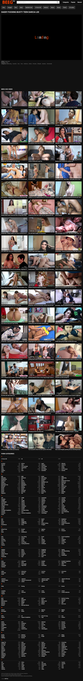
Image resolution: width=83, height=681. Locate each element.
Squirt (22, 652)
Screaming (64, 642)
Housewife (3, 565)
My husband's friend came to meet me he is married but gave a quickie (41, 143)
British (2, 491)
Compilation (44, 506)
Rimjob (2, 636)
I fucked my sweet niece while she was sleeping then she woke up (41, 215)
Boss (42, 489)
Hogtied (3, 564)
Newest (79, 2)
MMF (22, 598)
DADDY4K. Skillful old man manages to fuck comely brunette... (14, 179)
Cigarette (3, 503)
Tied (62, 665)
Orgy (42, 617)
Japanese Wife (44, 580)
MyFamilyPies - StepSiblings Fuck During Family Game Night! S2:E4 (14, 197)
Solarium (23, 649)
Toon (63, 666)
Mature (52, 7)
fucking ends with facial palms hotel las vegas (38, 323)
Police (2, 626)
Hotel (63, 564)
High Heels (64, 562)
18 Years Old (38, 7)
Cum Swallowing (65, 511)
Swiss (63, 656)
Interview (23, 572)
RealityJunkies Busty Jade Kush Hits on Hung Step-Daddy (14, 215)
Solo (42, 649)
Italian (22, 574)
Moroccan (64, 603)
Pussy (2, 630)
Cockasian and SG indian (6, 107)
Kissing (23, 586)
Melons (63, 601)
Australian (43, 470)
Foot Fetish (23, 542)
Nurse (42, 611)
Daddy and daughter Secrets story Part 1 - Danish (66, 269)
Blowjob (39, 63)
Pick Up (23, 624)
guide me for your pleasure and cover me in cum (65, 287)
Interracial (3, 572)
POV (22, 622)
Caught (23, 500)
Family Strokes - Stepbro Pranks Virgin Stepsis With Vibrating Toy (41, 269)
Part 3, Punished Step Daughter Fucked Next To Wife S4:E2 (14, 377)
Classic (43, 503)
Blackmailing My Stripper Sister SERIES (10, 125)
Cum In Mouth (44, 511)
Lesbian (43, 592)
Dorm (2, 523)
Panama (63, 622)
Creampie (64, 508)
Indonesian (23, 571)
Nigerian (43, 609)
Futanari (3, 545)
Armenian (43, 467)
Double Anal (24, 523)
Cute (63, 513)
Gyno (42, 556)
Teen (22, 63)
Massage (63, 599)
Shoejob (63, 645)
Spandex (3, 650)
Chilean (23, 502)
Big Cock (63, 483)
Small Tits (64, 647)
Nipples (63, 609)
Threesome (43, 665)
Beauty (58, 7)
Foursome (64, 542)
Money (42, 603)
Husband (3, 566)
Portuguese (3, 627)
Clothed (23, 504)
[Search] (57, 2)
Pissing (63, 624)
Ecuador (23, 529)
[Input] (38, 2)
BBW (22, 476)
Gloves (63, 552)
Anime (63, 466)
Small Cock (43, 647)
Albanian (63, 463)
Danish (42, 519)
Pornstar (35, 63)
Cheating (63, 500)
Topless (3, 667)
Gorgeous (23, 553)
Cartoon (43, 499)
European (64, 530)
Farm (2, 538)
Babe (63, 476)
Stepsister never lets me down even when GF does (66, 107)
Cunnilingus (44, 513)
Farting (22, 538)
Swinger (43, 656)
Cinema (23, 503)
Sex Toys (3, 645)
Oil (22, 616)
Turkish (23, 669)
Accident (3, 463)
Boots (22, 489)
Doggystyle (23, 521)
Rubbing (3, 637)
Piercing (43, 624)
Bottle (63, 489)
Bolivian (43, 487)
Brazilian (43, 490)
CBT (2, 497)
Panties (3, 623)
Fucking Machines (25, 543)
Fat (42, 538)
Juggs (63, 581)
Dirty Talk (64, 520)
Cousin (22, 508)
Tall (2, 662)
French (64, 7)
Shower (43, 646)
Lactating (3, 590)
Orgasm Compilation (25, 617)
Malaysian (23, 599)
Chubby (63, 502)
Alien (22, 465)
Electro (63, 529)
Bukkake (63, 491)
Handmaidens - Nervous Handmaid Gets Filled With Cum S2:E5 (68, 251)
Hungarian (64, 565)
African (23, 463)
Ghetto (22, 551)
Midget (22, 602)
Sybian (2, 657)
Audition (3, 470)
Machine (43, 598)
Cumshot (15, 63)
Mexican (3, 602)
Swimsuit (23, 656)
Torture (23, 667)
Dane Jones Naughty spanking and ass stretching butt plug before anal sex (68, 449)
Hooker (43, 564)
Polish (22, 626)
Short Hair (23, 646)
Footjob (43, 542)
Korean (63, 586)
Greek (22, 555)
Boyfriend (23, 490)
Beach (22, 480)
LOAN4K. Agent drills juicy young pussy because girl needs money (68, 197)
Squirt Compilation (45, 652)
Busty (63, 493)
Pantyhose (23, 623)
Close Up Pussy (4, 504)
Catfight (3, 500)
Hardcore (46, 7)
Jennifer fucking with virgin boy (35, 161)
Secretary (3, 643)
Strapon (63, 653)
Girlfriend (43, 551)
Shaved (23, 645)
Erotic (22, 530)
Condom (63, 506)
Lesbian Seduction (66, 592)
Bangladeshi (4, 479)
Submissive (43, 654)
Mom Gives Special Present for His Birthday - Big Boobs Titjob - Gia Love (14, 269)
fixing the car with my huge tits (62, 377)
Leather (3, 592)
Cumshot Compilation (26, 513)
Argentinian (24, 467)
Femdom (3, 539)
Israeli (2, 574)
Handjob (43, 561)
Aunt (22, 470)
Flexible (63, 540)
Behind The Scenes (66, 480)
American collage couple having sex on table (38, 125)
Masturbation (4, 601)
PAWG (2, 622)
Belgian (3, 482)
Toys (42, 667)
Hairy (4, 7)
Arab (2, 467)
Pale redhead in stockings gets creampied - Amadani (66, 431)
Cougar (63, 507)
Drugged (10, 7)
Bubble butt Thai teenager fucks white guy (10, 161)
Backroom (23, 477)
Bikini (63, 484)
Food (2, 542)
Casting (63, 499)
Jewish (22, 581)
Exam (2, 532)
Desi (2, 520)
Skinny (2, 647)
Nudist (22, 611)
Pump (63, 628)
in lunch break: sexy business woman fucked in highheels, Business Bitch (68, 395)
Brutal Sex (43, 491)
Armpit (63, 467)
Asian (2, 469)
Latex (22, 590)
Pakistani (43, 622)
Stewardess (24, 653)
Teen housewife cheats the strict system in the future (39, 449)
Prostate (43, 627)
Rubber (63, 636)
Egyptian (43, 529)
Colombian (23, 506)
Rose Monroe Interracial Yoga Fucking (9, 323)
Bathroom (3, 480)
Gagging (3, 549)
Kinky (2, 586)
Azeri (2, 471)
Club (42, 504)
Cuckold (3, 511)
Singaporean (64, 646)
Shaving (43, 645)
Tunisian (3, 669)
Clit (62, 503)
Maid (2, 599)
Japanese (23, 578)
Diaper (22, 520)
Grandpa (63, 553)
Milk (62, 602)
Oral (62, 616)
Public (2, 628)
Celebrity (43, 500)
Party (42, 623)
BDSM (42, 476)
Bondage (63, 487)
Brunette (23, 491)
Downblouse (4, 524)
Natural (2, 609)
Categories (66, 2)
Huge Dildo (23, 565)
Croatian (43, 510)
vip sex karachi (58, 215)
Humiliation (43, 565)
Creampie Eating (25, 510)
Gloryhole (43, 552)
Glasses (23, 552)
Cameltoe (64, 497)
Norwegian (3, 611)
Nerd (22, 609)
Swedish (3, 656)
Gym (22, 556)
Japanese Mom (4, 580)
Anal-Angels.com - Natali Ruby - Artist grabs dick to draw (67, 179)
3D (22, 458)
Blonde (2, 487)
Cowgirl (43, 508)
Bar (22, 479)
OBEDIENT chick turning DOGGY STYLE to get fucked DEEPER (68, 143)
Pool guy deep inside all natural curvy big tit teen (12, 359)
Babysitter (3, 477)
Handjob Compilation (66, 561)
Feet (62, 538)
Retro (42, 635)
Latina (42, 590)
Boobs (30, 63)
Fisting (22, 540)
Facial (42, 536)
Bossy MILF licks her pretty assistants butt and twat (39, 413)
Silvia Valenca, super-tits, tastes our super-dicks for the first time (68, 413)
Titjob (22, 666)
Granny (2, 555)
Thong (22, 665)
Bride (63, 490)
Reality (2, 635)
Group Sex (43, 555)
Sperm (63, 650)
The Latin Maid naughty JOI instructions (37, 233)
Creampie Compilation (6, 510)
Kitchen (43, 586)
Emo (2, 530)
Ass (22, 469)
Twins (42, 669)
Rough (42, 636)
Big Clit (43, 483)
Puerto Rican (24, 628)
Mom (16, 7)
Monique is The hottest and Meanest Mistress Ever (12, 413)
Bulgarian (3, 493)
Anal (2, 466)
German (3, 551)
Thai (2, 665)
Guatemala (3, 556)
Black (42, 486)
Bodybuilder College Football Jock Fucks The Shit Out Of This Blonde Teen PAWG (14, 233)
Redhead (23, 635)
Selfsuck (43, 643)
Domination (64, 521)
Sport (2, 652)
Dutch (63, 524)
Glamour (3, 552)
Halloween (23, 561)
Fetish (22, 539)
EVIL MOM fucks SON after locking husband (11, 251)
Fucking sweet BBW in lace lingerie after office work (39, 107)
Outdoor (63, 617)
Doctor (2, 521)
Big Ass (23, 482)
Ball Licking (44, 477)
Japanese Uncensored (26, 580)
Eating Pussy (4, 529)
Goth (42, 553)
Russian (23, 637)
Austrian (63, 470)
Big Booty (3, 483)
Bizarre (23, 486)
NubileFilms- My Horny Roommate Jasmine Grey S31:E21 (40, 305)
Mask (42, 599)
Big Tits (43, 484)
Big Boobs (64, 482)
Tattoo (22, 662)
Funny (63, 543)
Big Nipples (23, 484)
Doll (42, 521)
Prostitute (64, 627)
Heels (22, 562)
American (64, 465)
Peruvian (63, 623)
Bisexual (3, 486)
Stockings (43, 653)
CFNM (22, 497)
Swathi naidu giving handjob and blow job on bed (66, 341)
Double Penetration (66, 523)
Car (22, 499)
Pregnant (23, 627)
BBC (2, 476)
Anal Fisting (44, 466)
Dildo (42, 520)
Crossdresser (64, 510)
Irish (62, 572)
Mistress (3, 603)
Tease (2, 663)
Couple (2, 508)
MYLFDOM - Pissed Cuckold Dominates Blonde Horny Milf (68, 305)
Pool (42, 626)
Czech (2, 514)
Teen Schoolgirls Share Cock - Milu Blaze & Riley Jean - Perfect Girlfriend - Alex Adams (68, 233)
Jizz (42, 581)
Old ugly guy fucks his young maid (35, 431)
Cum (19, 63)
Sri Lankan (71, 7)
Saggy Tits (3, 642)
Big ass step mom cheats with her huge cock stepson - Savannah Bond (14, 287)
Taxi (42, 662)
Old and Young (44, 616)
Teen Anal (43, 663)
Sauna (42, 642)
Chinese (43, 502)
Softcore (3, 649)
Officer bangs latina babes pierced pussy (10, 449)
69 (42, 458)
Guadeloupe (64, 555)
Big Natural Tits (4, 484)
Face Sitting (24, 536)
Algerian (3, 465)
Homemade (49, 63)
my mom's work (31, 179)
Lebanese (23, 592)
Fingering (64, 539)
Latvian (63, 590)
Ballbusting (9, 63)
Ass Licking (43, 469)
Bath (63, 479)
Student (23, 654)
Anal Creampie (24, 466)
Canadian (3, 499)
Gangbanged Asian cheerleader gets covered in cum (39, 341)
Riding (63, 635)
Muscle (2, 605)
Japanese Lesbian (45, 578)
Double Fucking (44, 523)
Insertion (43, 571)
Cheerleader (4, 502)
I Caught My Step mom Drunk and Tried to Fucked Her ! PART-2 (68, 359)
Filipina (43, 539)
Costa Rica (43, 507)
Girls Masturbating (66, 551)
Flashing (43, 540)
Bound (2, 490)
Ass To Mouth (65, 469)
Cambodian (43, 497)
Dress (22, 524)
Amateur (44, 63)
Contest (3, 507)
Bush (42, 493)
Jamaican (3, 578)
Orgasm (3, 617)
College (3, 506)
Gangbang (43, 549)
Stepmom (3, 653)
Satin (22, 642)
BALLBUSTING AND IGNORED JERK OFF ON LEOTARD (40, 395)
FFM (2, 536)
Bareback (43, 479)
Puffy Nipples (44, 628)
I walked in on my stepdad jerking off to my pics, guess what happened (41, 197)
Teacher (63, 662)
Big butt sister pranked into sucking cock (64, 161)
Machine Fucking (65, 598)
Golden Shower (4, 553)
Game (22, 549)
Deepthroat (64, 519)
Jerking (3, 581)
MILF (2, 598)
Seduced (23, 643)
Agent (42, 463)
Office (2, 616)
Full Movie (43, 543)
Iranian (42, 572)
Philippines (3, 624)
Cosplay (23, 507)
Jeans (63, 580)
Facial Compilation (66, 536)
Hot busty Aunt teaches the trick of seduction (11, 305)
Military (43, 602)
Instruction (64, 571)
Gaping (63, 549)
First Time (3, 540)
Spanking (43, 650)
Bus (22, 493)
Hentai (42, 562)
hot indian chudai (59, 125)
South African (65, 649)
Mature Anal (44, 601)
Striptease (3, 654)
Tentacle (63, 663)
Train (63, 667)
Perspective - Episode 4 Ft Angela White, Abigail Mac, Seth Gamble (14, 341)
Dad (2, 519)
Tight (2, 666)
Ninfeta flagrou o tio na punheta (62, 323)
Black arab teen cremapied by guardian (9, 143)
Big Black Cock (29, 7)
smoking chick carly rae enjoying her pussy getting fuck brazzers (41, 359)
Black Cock (64, 486)
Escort (42, 530)
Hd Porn (6, 678)
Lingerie (3, 593)
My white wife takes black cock (8, 395)
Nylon (21, 7)
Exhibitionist (24, 532)
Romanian (23, 636)
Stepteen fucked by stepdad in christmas (37, 287)
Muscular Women (25, 605)
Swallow (63, 654)
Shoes (2, 646)
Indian (2, 571)
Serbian (63, 643)
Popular (73, 2)
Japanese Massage (66, 578)
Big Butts (23, 483)
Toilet (42, 666)
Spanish (23, 650)
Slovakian (23, 647)
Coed (63, 504)
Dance (22, 519)
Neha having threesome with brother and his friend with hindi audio (14, 431)
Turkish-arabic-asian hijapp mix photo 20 (37, 251)
